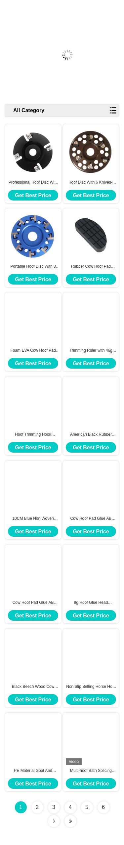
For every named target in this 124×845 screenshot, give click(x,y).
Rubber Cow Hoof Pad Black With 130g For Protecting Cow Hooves (90, 266)
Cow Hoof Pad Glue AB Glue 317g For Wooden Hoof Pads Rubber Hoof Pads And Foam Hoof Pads (91, 518)
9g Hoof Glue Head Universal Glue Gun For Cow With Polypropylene (91, 602)
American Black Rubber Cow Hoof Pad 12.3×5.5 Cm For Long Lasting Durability (91, 434)
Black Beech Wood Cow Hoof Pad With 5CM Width (33, 686)
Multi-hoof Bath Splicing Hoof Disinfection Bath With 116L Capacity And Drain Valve (91, 771)
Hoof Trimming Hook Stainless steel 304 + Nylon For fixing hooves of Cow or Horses (33, 434)
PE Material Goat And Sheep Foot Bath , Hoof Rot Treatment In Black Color (33, 771)
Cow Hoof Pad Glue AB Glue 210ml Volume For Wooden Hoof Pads (33, 602)
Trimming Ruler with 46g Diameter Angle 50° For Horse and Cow (90, 350)
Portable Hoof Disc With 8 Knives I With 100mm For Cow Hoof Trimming (33, 266)
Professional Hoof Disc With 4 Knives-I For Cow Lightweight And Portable (33, 182)
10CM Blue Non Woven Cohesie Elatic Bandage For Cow (33, 518)
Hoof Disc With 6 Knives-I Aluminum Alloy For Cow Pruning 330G (90, 182)
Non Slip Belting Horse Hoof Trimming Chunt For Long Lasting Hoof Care (90, 686)
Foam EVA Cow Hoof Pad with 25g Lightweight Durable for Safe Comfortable (33, 350)
